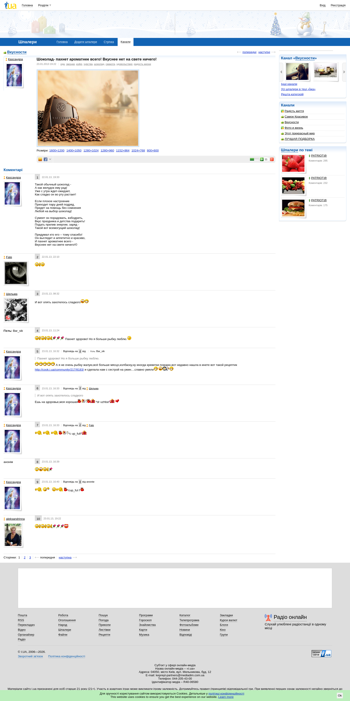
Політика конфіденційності (66, 656)
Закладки (226, 615)
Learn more (226, 697)
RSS (21, 620)
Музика (144, 634)
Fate (8, 257)
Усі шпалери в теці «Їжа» (298, 89)
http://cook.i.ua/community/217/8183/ (59, 369)
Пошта (22, 615)
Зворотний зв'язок (30, 656)
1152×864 (122, 150)
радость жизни (142, 64)
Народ (62, 624)
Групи (224, 634)
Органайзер (26, 634)
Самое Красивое (294, 116)
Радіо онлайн (290, 617)
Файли (62, 634)
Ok (340, 695)
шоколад (99, 64)
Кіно (223, 629)
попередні (249, 52)
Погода (103, 620)
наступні (264, 52)
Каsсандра (14, 59)
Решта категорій (292, 94)
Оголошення (67, 620)
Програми (146, 615)
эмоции (70, 64)
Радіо (21, 639)
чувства (87, 64)
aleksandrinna (14, 519)
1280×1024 (91, 150)
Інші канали (289, 84)
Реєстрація (338, 5)
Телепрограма (189, 620)
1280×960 (107, 150)
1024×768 (138, 150)
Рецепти (104, 634)
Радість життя (292, 111)
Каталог (184, 615)
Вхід (323, 5)
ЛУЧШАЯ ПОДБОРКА (298, 139)
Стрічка (109, 42)
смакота (110, 64)
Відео (22, 629)
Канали (126, 42)
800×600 (153, 150)
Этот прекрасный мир (298, 133)
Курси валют (228, 620)
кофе (79, 64)
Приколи (104, 624)
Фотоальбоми (188, 624)
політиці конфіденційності (226, 693)
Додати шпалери (85, 42)
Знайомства (147, 624)
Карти (143, 629)
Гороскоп (145, 620)
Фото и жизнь (292, 127)
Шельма (10, 294)
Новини (184, 629)
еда (62, 64)
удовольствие (125, 64)
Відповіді (185, 634)
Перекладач (26, 624)
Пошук (103, 615)
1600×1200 (57, 150)
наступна (65, 557)
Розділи (43, 5)
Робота (63, 615)
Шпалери (289, 150)
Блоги (224, 624)
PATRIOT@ (318, 155)
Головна (27, 5)
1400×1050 (73, 150)
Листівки (104, 629)
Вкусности (305, 58)
